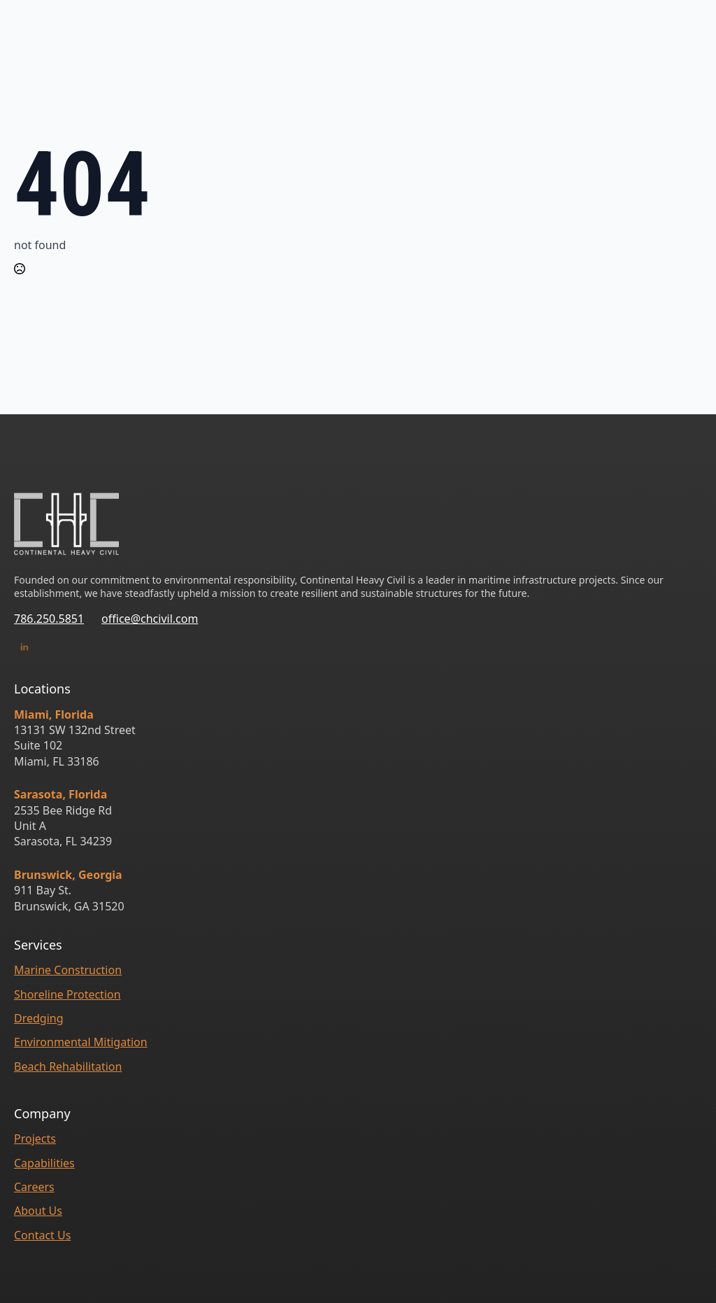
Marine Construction (68, 970)
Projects (35, 1138)
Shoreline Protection (67, 994)
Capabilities (44, 1163)
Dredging (39, 1018)
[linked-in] (24, 647)
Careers (34, 1187)
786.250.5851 (49, 618)
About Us (38, 1210)
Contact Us (42, 1235)
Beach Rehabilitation (68, 1066)
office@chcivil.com (149, 618)
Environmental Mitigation (81, 1042)
